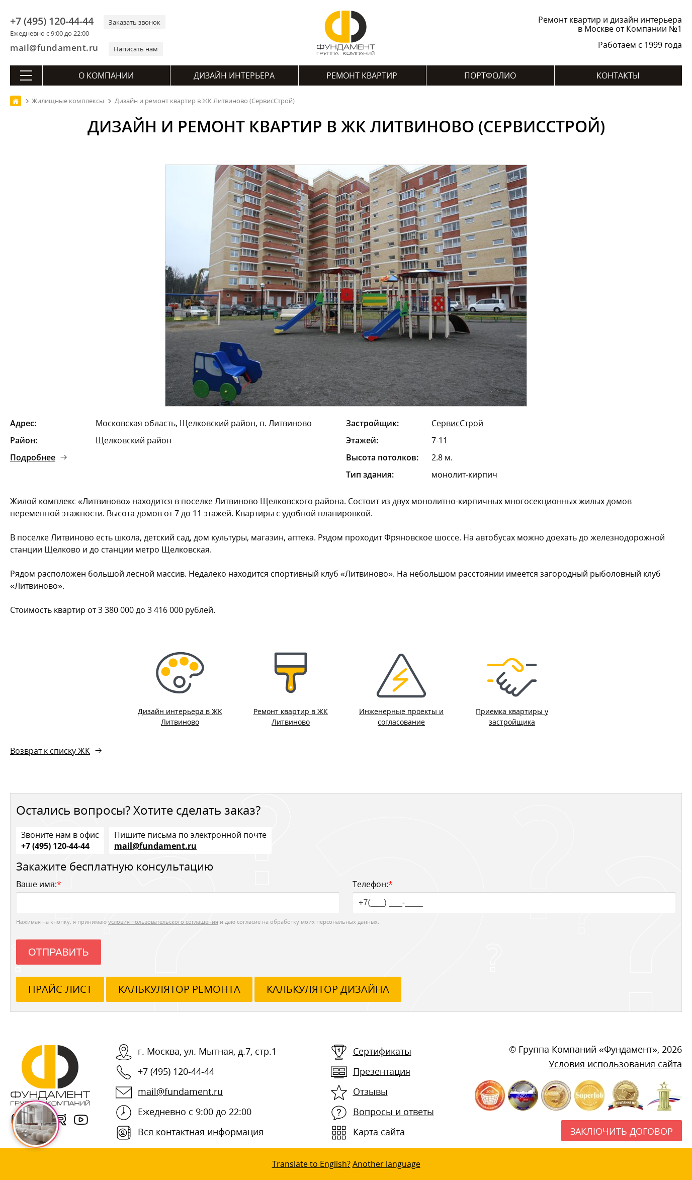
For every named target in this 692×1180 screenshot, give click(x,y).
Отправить (58, 952)
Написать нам (136, 48)
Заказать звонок (134, 22)
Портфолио (490, 75)
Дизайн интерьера (234, 75)
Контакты (618, 75)
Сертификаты (382, 1051)
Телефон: (514, 896)
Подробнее (32, 457)
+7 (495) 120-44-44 (52, 21)
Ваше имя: (177, 896)
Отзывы (370, 1091)
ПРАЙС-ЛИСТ (60, 989)
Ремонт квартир (361, 75)
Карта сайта (379, 1132)
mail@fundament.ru (54, 47)
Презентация (381, 1071)
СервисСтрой (457, 423)
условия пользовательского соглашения (163, 921)
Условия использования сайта (615, 1064)
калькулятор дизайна (328, 989)
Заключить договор (621, 1131)
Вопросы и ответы (393, 1112)
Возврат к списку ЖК (50, 750)
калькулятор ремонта (179, 989)
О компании (106, 75)
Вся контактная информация (201, 1132)
